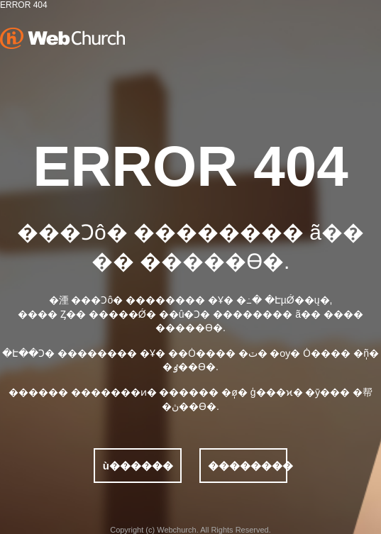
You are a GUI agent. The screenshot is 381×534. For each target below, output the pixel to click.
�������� (247, 466)
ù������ (138, 466)
